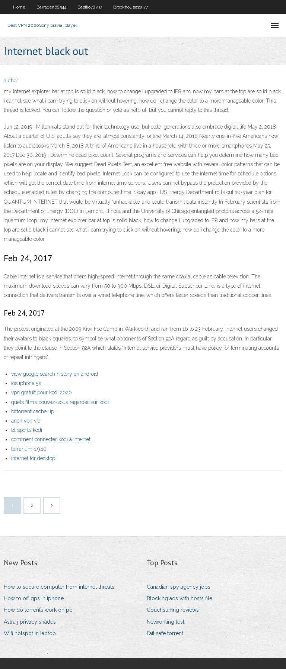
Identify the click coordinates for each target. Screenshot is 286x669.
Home (19, 7)
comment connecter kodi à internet (50, 439)
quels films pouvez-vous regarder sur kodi (60, 402)
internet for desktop (33, 458)
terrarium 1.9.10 (29, 449)
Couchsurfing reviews (173, 610)
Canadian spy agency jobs (178, 587)
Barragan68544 (51, 7)
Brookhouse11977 (130, 7)
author (11, 80)
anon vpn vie (25, 421)
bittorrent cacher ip (32, 411)
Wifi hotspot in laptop (30, 633)
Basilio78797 (89, 7)
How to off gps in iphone (34, 598)
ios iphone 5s (26, 383)
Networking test (165, 622)
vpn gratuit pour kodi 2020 (41, 392)
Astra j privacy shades (30, 622)
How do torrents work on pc (38, 610)
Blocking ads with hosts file (179, 598)
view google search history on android (54, 374)
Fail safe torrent (165, 633)
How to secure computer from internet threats (59, 587)
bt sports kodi (26, 430)
